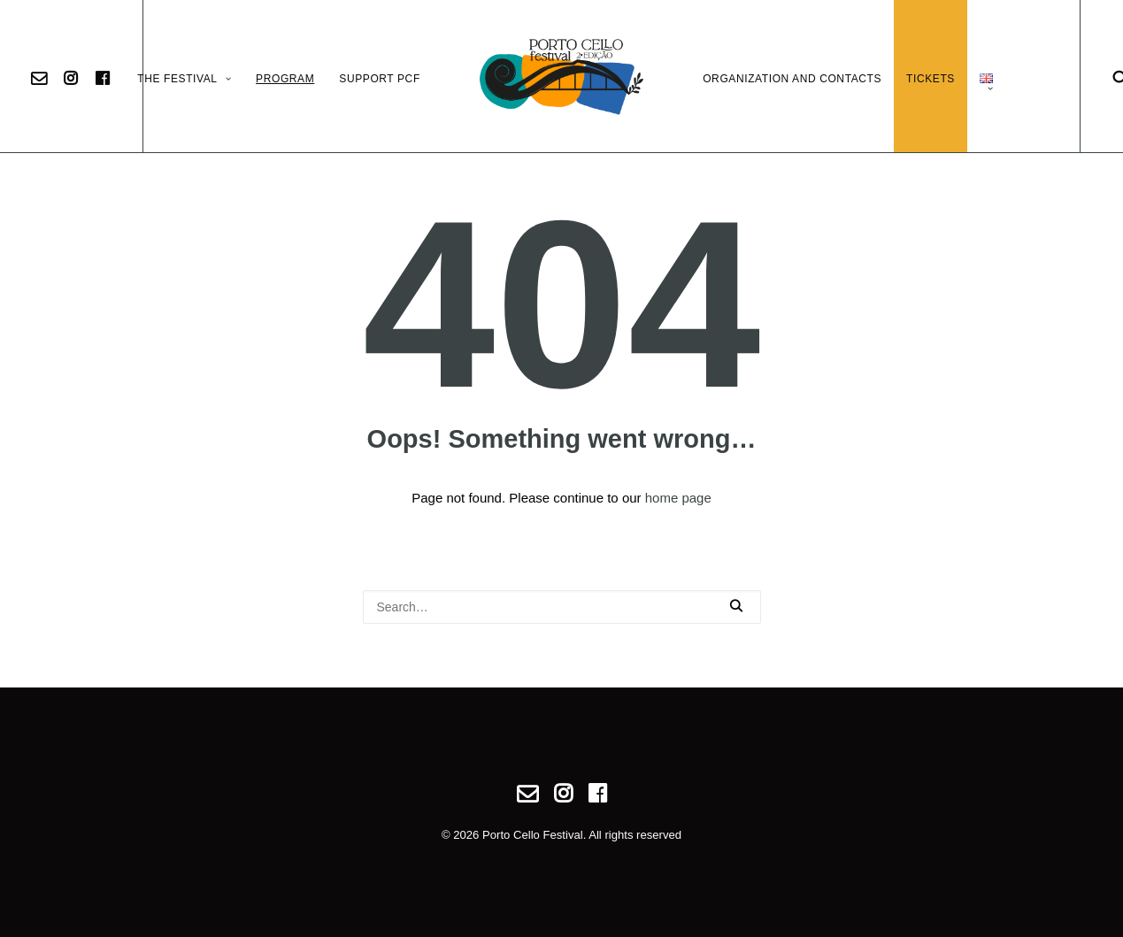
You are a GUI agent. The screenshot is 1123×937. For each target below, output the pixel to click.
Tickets (930, 79)
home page (678, 497)
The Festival (184, 79)
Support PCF (379, 79)
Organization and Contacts (792, 79)
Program (285, 79)
